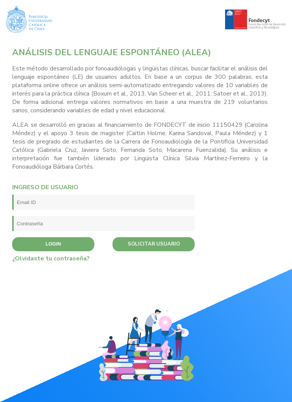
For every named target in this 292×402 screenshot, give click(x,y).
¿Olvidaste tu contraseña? (51, 258)
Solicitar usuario (154, 244)
